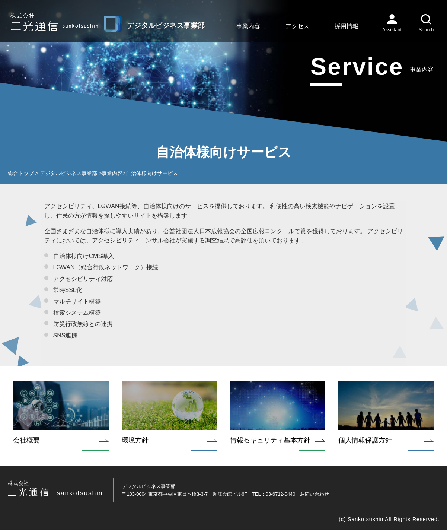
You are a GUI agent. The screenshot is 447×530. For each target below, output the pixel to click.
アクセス (297, 26)
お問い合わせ (314, 494)
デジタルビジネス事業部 (68, 173)
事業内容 (248, 26)
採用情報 (346, 26)
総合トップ (21, 173)
